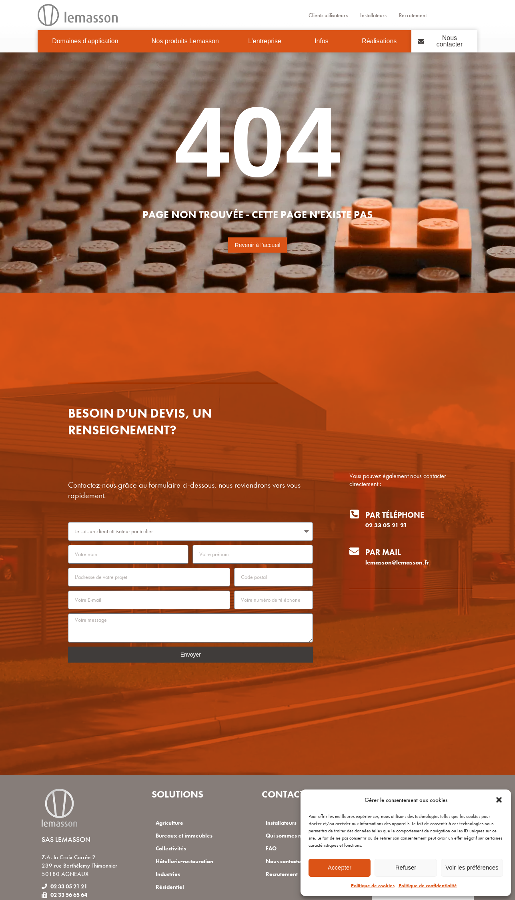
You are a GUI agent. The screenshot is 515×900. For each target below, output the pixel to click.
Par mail (383, 552)
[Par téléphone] (354, 514)
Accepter (339, 867)
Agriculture (171, 823)
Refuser (406, 867)
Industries (169, 874)
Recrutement (418, 15)
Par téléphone (394, 515)
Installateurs (374, 15)
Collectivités (171, 848)
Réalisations (379, 41)
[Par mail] (354, 551)
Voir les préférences (472, 867)
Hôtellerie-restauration (187, 861)
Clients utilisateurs (323, 15)
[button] (499, 800)
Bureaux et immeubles (186, 836)
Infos (324, 41)
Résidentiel (170, 887)
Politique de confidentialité (428, 885)
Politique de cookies (373, 885)
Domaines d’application (87, 41)
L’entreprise (266, 41)
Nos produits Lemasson (185, 41)
